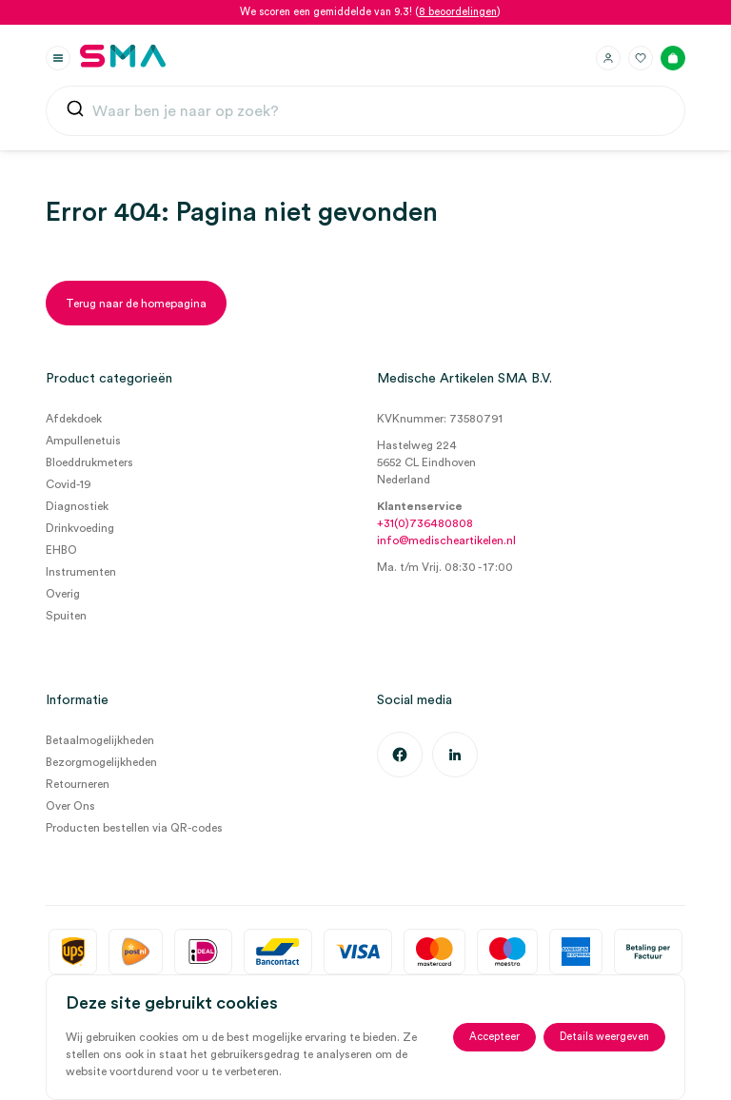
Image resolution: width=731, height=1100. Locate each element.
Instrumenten (81, 572)
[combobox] (365, 111)
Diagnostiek (77, 506)
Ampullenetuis (83, 440)
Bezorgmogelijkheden (101, 762)
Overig (63, 593)
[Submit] (75, 113)
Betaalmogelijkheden (100, 740)
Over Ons (70, 806)
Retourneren (77, 784)
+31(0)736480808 (425, 523)
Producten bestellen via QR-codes (134, 828)
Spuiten (66, 615)
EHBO (61, 550)
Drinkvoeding (80, 528)
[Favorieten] (640, 58)
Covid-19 (68, 484)
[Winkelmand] (673, 58)
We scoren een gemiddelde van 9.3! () (370, 12)
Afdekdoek (74, 418)
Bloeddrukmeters (89, 462)
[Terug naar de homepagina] (136, 303)
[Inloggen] (608, 58)
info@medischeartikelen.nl (446, 540)
